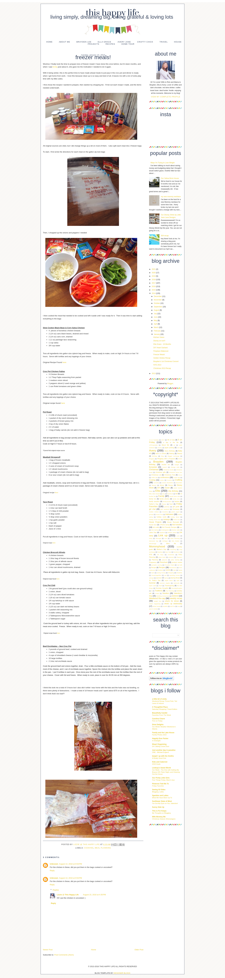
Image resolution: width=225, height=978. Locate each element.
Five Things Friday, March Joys (163, 780)
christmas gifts (161, 472)
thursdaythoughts (176, 588)
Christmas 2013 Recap (162, 368)
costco (162, 480)
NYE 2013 (157, 365)
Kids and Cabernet (159, 762)
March (156, 327)
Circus (180, 475)
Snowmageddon (156, 575)
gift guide (176, 506)
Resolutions (172, 567)
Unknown (54, 864)
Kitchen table (176, 530)
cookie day (176, 477)
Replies (56, 890)
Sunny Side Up (158, 807)
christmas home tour (175, 472)
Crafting (178, 480)
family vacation (154, 501)
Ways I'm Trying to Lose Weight (163, 163)
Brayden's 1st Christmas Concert (166, 361)
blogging (151, 458)
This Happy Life (112, 12)
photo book (161, 557)
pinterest (171, 557)
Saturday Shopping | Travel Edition (164, 709)
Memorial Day (153, 541)
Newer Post (48, 950)
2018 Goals (156, 764)
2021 (154, 269)
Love (178, 536)
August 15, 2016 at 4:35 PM (94, 895)
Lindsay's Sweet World (161, 768)
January (157, 334)
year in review (153, 609)
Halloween (169, 514)
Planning (155, 560)
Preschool (163, 562)
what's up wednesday (173, 604)
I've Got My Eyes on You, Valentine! (165, 803)
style (177, 580)
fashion (177, 501)
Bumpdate (153, 467)
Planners (179, 557)
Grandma (165, 512)
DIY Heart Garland (160, 348)
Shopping (171, 573)
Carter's (164, 467)
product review (177, 562)
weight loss (157, 601)
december (179, 482)
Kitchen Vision (158, 337)
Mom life (171, 543)
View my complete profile (165, 97)
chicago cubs (175, 467)
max (165, 538)
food (171, 504)
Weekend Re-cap (157, 598)
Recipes (110, 44)
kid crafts (156, 527)
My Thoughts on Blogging (161, 813)
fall (176, 494)
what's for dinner (172, 601)
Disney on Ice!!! (159, 341)
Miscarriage (152, 543)
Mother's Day (161, 549)
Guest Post (159, 514)
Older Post (139, 950)
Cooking (88, 848)
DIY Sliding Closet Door (160, 746)
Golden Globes (154, 512)
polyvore (164, 560)
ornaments (171, 554)
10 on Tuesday (154, 440)
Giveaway (175, 509)
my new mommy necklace (171, 197)
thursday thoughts (162, 588)
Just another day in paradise (163, 750)
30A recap (165, 236)
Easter (167, 488)
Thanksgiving (169, 585)
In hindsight (156, 741)
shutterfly (179, 573)
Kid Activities (177, 525)
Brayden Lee (83, 42)
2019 (154, 276)
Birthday (154, 456)
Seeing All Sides (158, 790)
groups (151, 514)
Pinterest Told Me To (160, 784)
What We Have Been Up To (162, 798)
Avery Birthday (170, 451)
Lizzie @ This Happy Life (86, 844)
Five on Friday (157, 721)
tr (151, 591)
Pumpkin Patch (169, 565)
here (64, 362)
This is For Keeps (159, 811)
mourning (173, 549)
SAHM (168, 570)
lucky (150, 538)
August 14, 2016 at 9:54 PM (70, 864)
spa (165, 575)
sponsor (159, 578)
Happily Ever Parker (160, 738)
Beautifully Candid (159, 713)
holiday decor (174, 517)
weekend (175, 596)
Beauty (179, 453)
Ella (157, 490)
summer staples (165, 583)
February (157, 331)
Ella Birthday (173, 491)
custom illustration (167, 482)
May (156, 320)
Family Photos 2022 (159, 735)
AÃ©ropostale (153, 445)
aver (178, 447)
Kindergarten (165, 530)
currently (156, 482)
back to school (161, 453)
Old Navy (160, 554)
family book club (175, 496)
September (158, 307)
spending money (174, 575)
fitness (164, 504)
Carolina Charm (158, 719)
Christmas (153, 469)
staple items (169, 580)
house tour (153, 525)
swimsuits (176, 583)
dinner (162, 485)
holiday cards (161, 517)
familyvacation (167, 501)
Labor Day (152, 532)
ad (174, 445)
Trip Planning (170, 591)
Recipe (153, 567)
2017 (154, 283)
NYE (150, 554)
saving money (161, 573)
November (158, 300)
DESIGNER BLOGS (122, 973)
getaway (166, 506)
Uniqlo (157, 593)
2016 (154, 286)
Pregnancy (153, 562)
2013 (154, 373)
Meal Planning (103, 848)
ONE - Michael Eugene (160, 752)
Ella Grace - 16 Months (162, 344)
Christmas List (156, 475)
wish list (172, 606)
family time (176, 499)
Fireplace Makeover (160, 351)
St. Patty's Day (155, 580)
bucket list (166, 464)
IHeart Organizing (159, 744)
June (156, 317)
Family (161, 496)
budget (177, 464)
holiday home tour (154, 519)
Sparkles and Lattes (160, 795)
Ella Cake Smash (154, 494)
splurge (151, 578)
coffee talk (154, 477)
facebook (170, 494)
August (157, 310)
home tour (176, 519)
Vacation (165, 593)
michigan (165, 541)
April (156, 324)
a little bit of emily (159, 699)
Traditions (158, 591)
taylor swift (152, 585)
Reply (52, 870)
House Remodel (173, 522)
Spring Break (175, 578)
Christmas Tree (169, 475)
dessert (154, 485)
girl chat (152, 509)
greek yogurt (175, 512)
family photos (164, 499)
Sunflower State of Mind (162, 801)
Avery (152, 450)
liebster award (172, 532)
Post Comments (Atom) (64, 955)
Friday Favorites (158, 786)
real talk (179, 565)
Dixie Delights (157, 725)
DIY (158, 488)
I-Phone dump (164, 525)
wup (179, 606)
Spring (166, 578)
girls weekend (164, 509)
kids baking (154, 530)
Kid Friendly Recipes (169, 527)
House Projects (155, 522)
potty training (175, 560)
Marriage (158, 538)
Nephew (160, 552)
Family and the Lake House (163, 733)
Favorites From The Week (161, 715)
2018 (154, 280)
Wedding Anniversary (162, 596)
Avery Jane (124, 42)
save (152, 573)
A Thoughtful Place (160, 707)
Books (180, 458)
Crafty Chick (145, 42)
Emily (55, 67)
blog (162, 456)
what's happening (154, 604)
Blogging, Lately (158, 792)
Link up (162, 535)
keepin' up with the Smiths (163, 756)
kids (181, 527)
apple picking (169, 447)
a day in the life (171, 442)
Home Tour (127, 44)
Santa (180, 570)
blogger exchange (173, 456)
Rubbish (160, 570)
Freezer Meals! (159, 355)
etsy (163, 494)
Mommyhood (157, 546)
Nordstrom (177, 552)
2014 (154, 293)
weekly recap (176, 598)
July (155, 314)
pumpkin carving (157, 565)
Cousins (169, 480)
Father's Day (153, 504)
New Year (168, 552)
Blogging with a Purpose (166, 458)
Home (49, 42)
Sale (174, 570)
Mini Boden (175, 541)
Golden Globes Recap (161, 358)
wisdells (165, 606)
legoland (162, 532)
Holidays (166, 520)
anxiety (159, 447)
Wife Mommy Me (159, 817)
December (158, 296)
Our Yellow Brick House (170, 178)
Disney (170, 485)
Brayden (158, 461)
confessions (164, 477)
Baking (171, 453)
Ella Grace (104, 42)
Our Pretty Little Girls (160, 778)
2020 (154, 273)
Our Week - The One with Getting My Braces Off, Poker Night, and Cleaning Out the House (166, 772)
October (157, 303)
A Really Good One (159, 758)
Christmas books (168, 470)
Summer (152, 583)
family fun (152, 499)
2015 (154, 290)
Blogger (170, 384)
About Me (64, 42)
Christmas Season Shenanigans (163, 819)
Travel (164, 42)
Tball (160, 585)
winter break (156, 606)
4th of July (171, 440)
